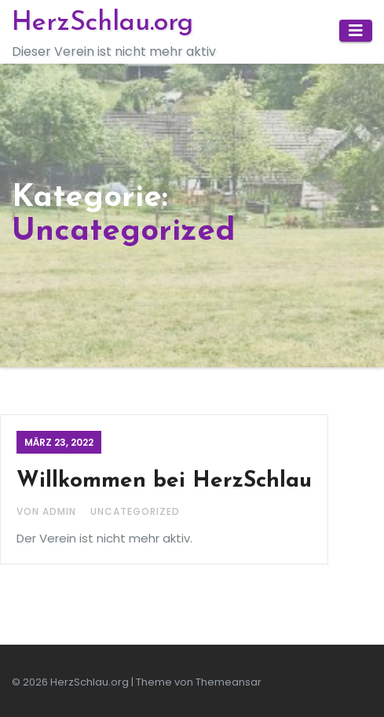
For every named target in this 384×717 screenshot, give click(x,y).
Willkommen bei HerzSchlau (164, 481)
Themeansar (228, 682)
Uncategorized (135, 511)
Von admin (47, 511)
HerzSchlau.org (102, 23)
